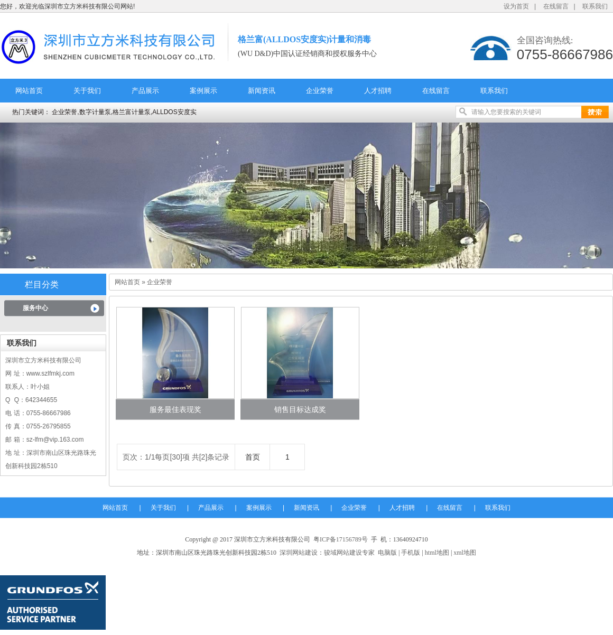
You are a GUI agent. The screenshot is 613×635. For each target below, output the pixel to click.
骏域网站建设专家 (349, 552)
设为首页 (516, 6)
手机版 (410, 552)
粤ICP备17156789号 (340, 539)
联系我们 (595, 6)
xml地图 (464, 552)
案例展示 (203, 91)
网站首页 (29, 91)
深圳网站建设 (299, 552)
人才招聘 (378, 91)
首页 (252, 457)
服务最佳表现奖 (175, 409)
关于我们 (87, 91)
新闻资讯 (261, 91)
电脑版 (387, 552)
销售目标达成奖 (300, 409)
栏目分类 (42, 284)
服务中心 (35, 308)
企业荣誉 (319, 91)
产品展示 (145, 91)
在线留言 (556, 6)
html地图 (437, 552)
